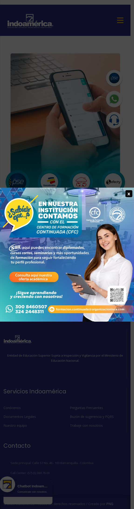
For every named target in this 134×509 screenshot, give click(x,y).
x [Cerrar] (128, 193)
